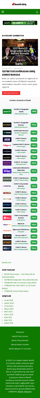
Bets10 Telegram (25, 392)
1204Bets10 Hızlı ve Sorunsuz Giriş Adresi (20, 283)
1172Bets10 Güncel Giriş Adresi (16, 291)
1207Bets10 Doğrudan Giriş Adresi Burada (18, 73)
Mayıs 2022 (8, 309)
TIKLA (34, 125)
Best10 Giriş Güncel (20, 336)
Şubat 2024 (9, 303)
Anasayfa (20, 332)
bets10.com (6, 262)
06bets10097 (18, 69)
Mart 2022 (8, 312)
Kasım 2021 (8, 314)
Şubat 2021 (8, 323)
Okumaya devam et (10, 93)
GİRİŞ (34, 111)
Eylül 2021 (8, 317)
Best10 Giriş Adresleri (20, 340)
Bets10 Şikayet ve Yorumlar (20, 349)
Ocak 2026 (8, 300)
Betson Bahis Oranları (20, 344)
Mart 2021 (8, 320)
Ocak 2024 (8, 306)
